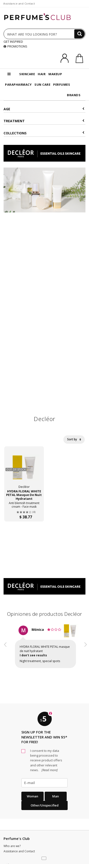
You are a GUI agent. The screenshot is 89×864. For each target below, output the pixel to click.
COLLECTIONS (44, 133)
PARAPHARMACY (18, 84)
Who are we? (12, 846)
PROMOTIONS (15, 46)
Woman (32, 796)
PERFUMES (61, 84)
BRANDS (73, 95)
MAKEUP (55, 74)
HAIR (42, 74)
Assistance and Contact (19, 3)
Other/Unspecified (45, 805)
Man (55, 796)
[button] (5, 651)
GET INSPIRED (13, 41)
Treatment (44, 121)
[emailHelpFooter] (44, 782)
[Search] (79, 33)
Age (44, 109)
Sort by (74, 439)
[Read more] (49, 770)
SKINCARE (27, 74)
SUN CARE (42, 84)
